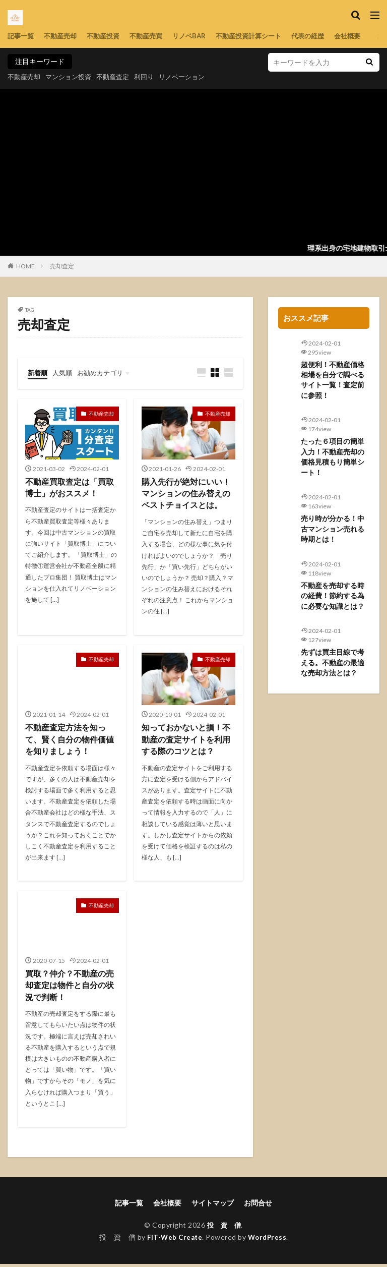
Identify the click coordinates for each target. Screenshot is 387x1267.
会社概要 (367, 36)
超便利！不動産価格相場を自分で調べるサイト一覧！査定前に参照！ (332, 381)
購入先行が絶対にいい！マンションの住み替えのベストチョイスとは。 (186, 494)
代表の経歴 (325, 36)
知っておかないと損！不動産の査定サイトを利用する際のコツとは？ (186, 741)
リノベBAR (199, 36)
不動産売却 (63, 36)
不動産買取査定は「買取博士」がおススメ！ (69, 488)
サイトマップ (212, 1205)
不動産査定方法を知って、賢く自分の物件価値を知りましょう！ (69, 741)
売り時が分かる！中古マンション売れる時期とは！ (332, 532)
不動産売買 (154, 36)
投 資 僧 (224, 1228)
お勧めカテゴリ (105, 372)
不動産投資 (108, 36)
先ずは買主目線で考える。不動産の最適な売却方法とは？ (332, 667)
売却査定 (62, 266)
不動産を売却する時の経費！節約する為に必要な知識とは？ (332, 599)
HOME (25, 266)
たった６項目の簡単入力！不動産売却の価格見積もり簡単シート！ (332, 459)
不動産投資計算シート (262, 36)
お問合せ (258, 1205)
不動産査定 (120, 76)
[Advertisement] (193, 165)
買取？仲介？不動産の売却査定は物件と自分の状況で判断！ (69, 988)
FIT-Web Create (174, 1240)
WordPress (268, 1240)
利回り (153, 76)
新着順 (38, 372)
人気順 (64, 372)
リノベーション (193, 76)
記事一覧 (22, 36)
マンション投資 (72, 76)
